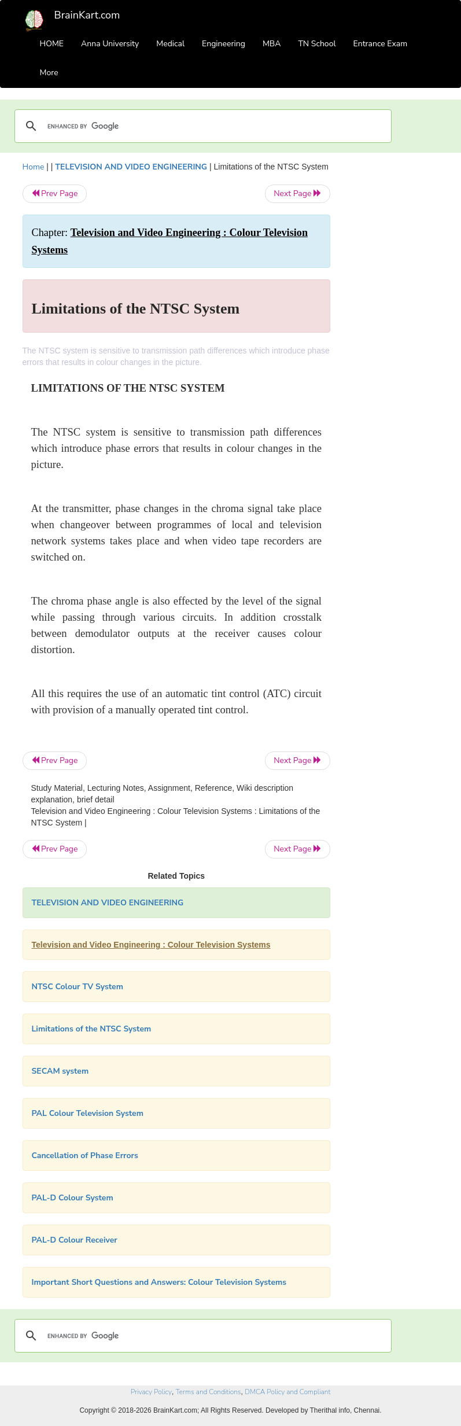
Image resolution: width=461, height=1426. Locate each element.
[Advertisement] (393, 334)
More (49, 72)
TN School (316, 43)
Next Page (298, 193)
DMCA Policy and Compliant (287, 1391)
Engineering (223, 43)
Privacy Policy (151, 1391)
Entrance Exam (380, 43)
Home (34, 166)
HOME (52, 43)
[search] (201, 126)
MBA (272, 43)
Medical (170, 43)
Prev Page (54, 193)
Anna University (110, 43)
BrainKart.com (87, 15)
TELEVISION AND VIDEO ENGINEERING (131, 166)
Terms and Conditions (208, 1391)
